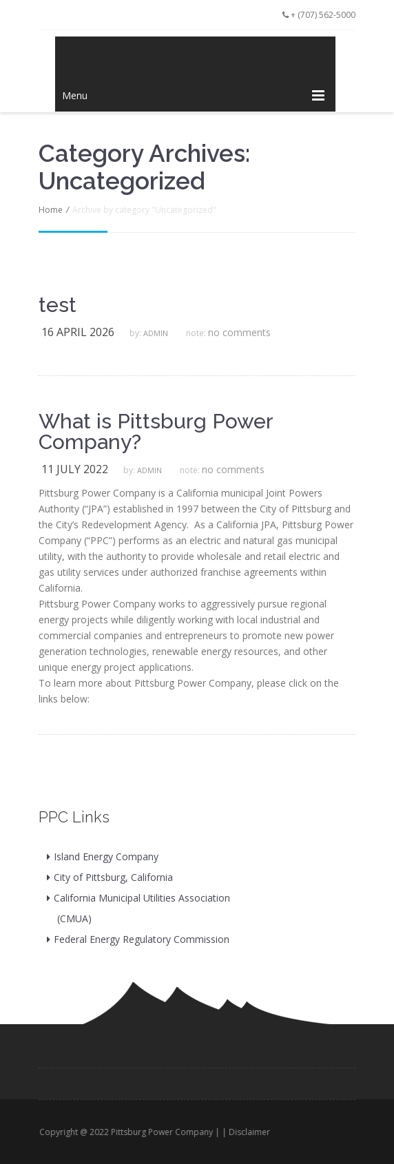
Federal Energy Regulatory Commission (141, 939)
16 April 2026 (77, 332)
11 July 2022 (74, 469)
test (57, 305)
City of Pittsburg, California (113, 877)
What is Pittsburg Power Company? (156, 432)
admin (155, 333)
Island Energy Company (106, 856)
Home (51, 210)
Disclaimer (253, 1132)
